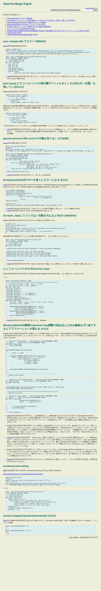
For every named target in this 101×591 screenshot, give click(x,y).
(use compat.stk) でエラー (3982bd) (19, 18)
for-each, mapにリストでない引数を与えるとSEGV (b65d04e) (29, 26)
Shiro (9, 81)
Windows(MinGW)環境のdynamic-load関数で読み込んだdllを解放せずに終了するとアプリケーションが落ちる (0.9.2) (48, 31)
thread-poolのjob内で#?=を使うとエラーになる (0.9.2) (26, 24)
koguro (5, 198)
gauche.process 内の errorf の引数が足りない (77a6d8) (26, 22)
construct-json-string (14, 33)
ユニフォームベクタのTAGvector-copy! (21, 29)
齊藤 (4, 514)
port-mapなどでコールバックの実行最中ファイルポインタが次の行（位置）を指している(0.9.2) (41, 20)
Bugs (92, 8)
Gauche (87, 8)
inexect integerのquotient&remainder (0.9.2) (22, 34)
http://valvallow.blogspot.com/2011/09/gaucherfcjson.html (23, 518)
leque (5, 46)
